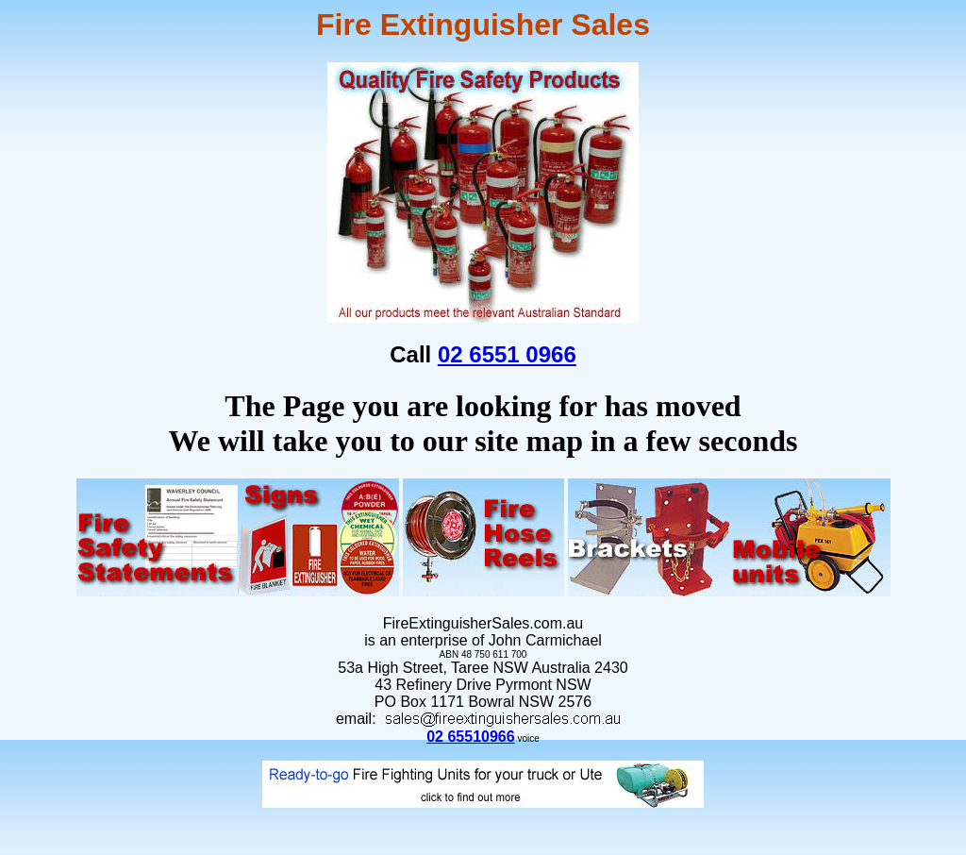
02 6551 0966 (507, 354)
